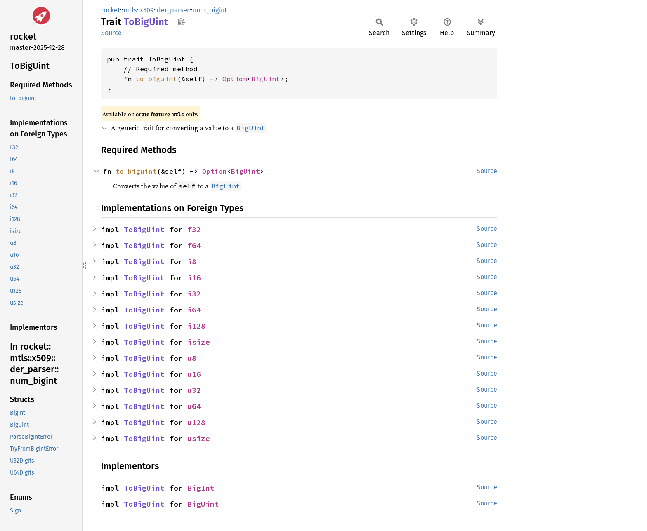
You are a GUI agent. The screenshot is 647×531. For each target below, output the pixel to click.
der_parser (173, 10)
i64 (194, 310)
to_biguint (156, 79)
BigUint (265, 79)
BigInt (201, 488)
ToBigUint (144, 229)
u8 (191, 358)
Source (111, 33)
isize (198, 342)
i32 (194, 293)
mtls (130, 10)
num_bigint (210, 10)
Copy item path (181, 21)
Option (234, 79)
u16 (194, 374)
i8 (191, 261)
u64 (194, 406)
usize (198, 438)
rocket (110, 10)
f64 (194, 245)
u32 (194, 390)
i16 (194, 277)
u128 (196, 422)
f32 (194, 229)
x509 (146, 10)
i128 (196, 326)
